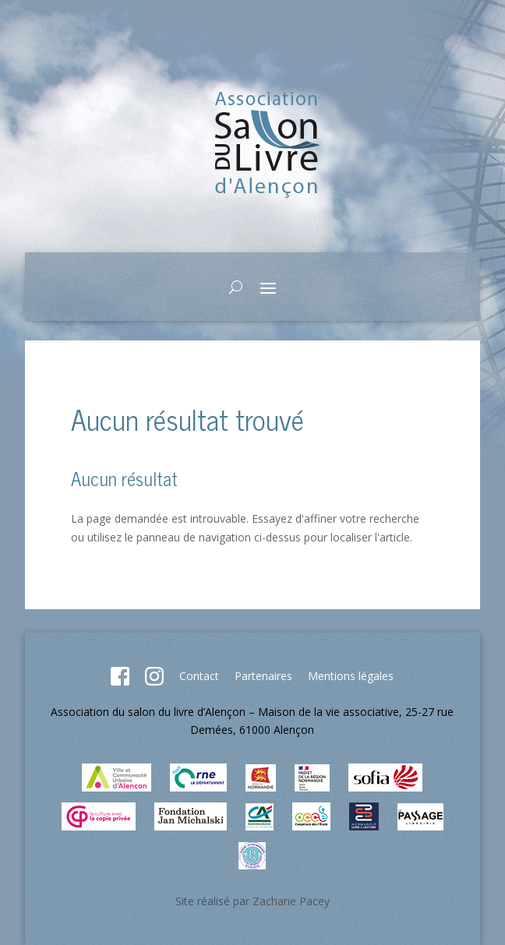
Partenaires (263, 675)
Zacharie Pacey (291, 901)
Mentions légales (351, 675)
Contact (199, 675)
